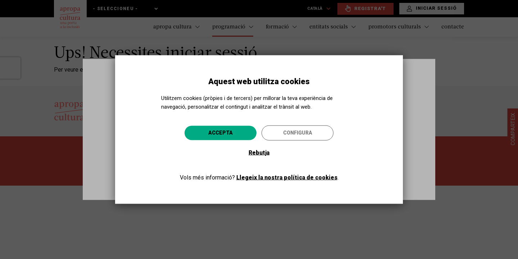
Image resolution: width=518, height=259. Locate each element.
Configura (297, 133)
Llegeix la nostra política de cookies (286, 177)
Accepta (220, 133)
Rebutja (259, 152)
